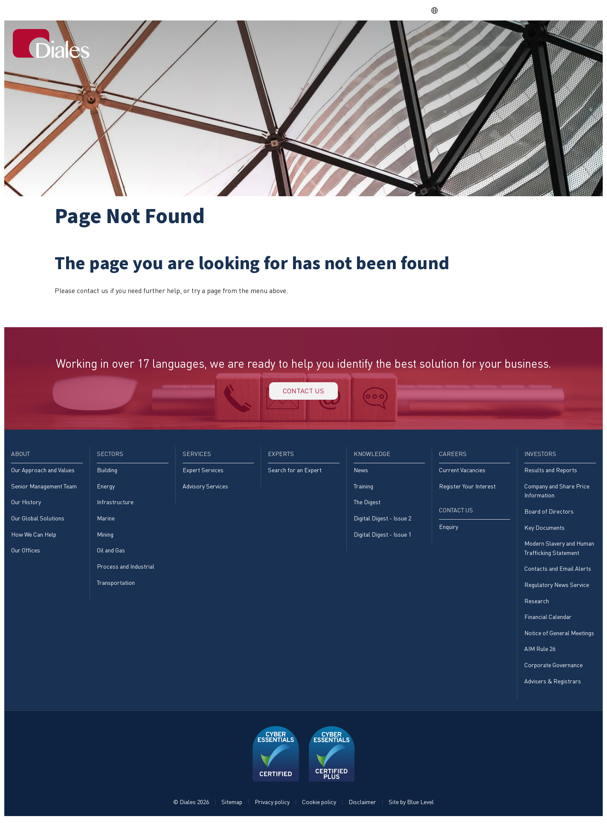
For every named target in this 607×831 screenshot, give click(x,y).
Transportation (116, 590)
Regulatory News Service (556, 592)
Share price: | (384, 10)
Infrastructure (115, 507)
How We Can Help (33, 540)
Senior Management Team (44, 491)
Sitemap (231, 812)
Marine (106, 524)
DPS (473, 10)
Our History (26, 507)
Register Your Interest (467, 491)
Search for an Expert (295, 475)
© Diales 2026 (191, 812)
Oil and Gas (111, 557)
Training (363, 491)
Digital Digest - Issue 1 (382, 540)
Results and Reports (550, 475)
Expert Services (203, 475)
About (259, 39)
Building (107, 475)
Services (336, 39)
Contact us (304, 393)
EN (439, 10)
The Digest (367, 507)
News (361, 475)
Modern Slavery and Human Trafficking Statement (559, 554)
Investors (515, 39)
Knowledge (424, 39)
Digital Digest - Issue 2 (382, 524)
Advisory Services (205, 491)
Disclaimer (362, 812)
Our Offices (25, 557)
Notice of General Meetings (559, 642)
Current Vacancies (462, 475)
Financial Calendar (548, 625)
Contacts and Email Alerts (557, 576)
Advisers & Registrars (552, 691)
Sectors (295, 39)
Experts (378, 39)
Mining (105, 540)
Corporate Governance (553, 675)
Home (227, 39)
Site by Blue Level (411, 812)
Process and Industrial (125, 573)
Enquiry (448, 532)
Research (536, 609)
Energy (106, 491)
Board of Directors (549, 517)
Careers (471, 39)
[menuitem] (227, 40)
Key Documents (544, 534)
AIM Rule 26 (539, 658)
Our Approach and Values (43, 475)
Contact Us (568, 39)
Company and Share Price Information (557, 496)
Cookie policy (319, 812)
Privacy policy (272, 812)
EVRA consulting (514, 10)
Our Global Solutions (37, 524)
